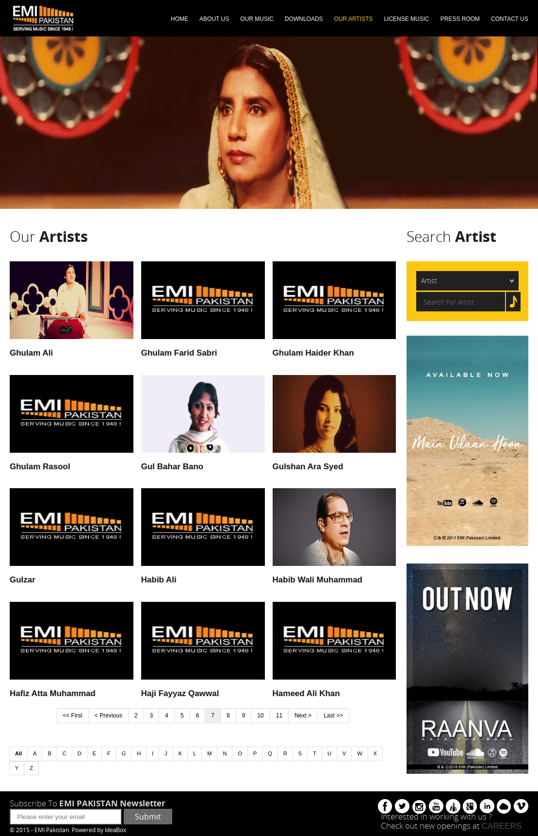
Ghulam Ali (31, 353)
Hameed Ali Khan (306, 693)
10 (260, 715)
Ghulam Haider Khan (313, 353)
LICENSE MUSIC (406, 19)
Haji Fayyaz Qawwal (180, 693)
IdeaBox (115, 830)
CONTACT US (509, 19)
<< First (72, 715)
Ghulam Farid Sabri (179, 353)
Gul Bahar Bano (172, 466)
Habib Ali (159, 579)
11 (279, 715)
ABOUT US (214, 19)
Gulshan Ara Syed (308, 466)
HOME (179, 19)
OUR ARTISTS (353, 19)
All (18, 753)
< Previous (108, 715)
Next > (302, 715)
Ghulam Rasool (40, 466)
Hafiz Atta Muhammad (53, 693)
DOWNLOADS (304, 19)
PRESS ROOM (460, 19)
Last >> (333, 715)
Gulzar (22, 579)
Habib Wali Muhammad (317, 579)
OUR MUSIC (257, 19)
